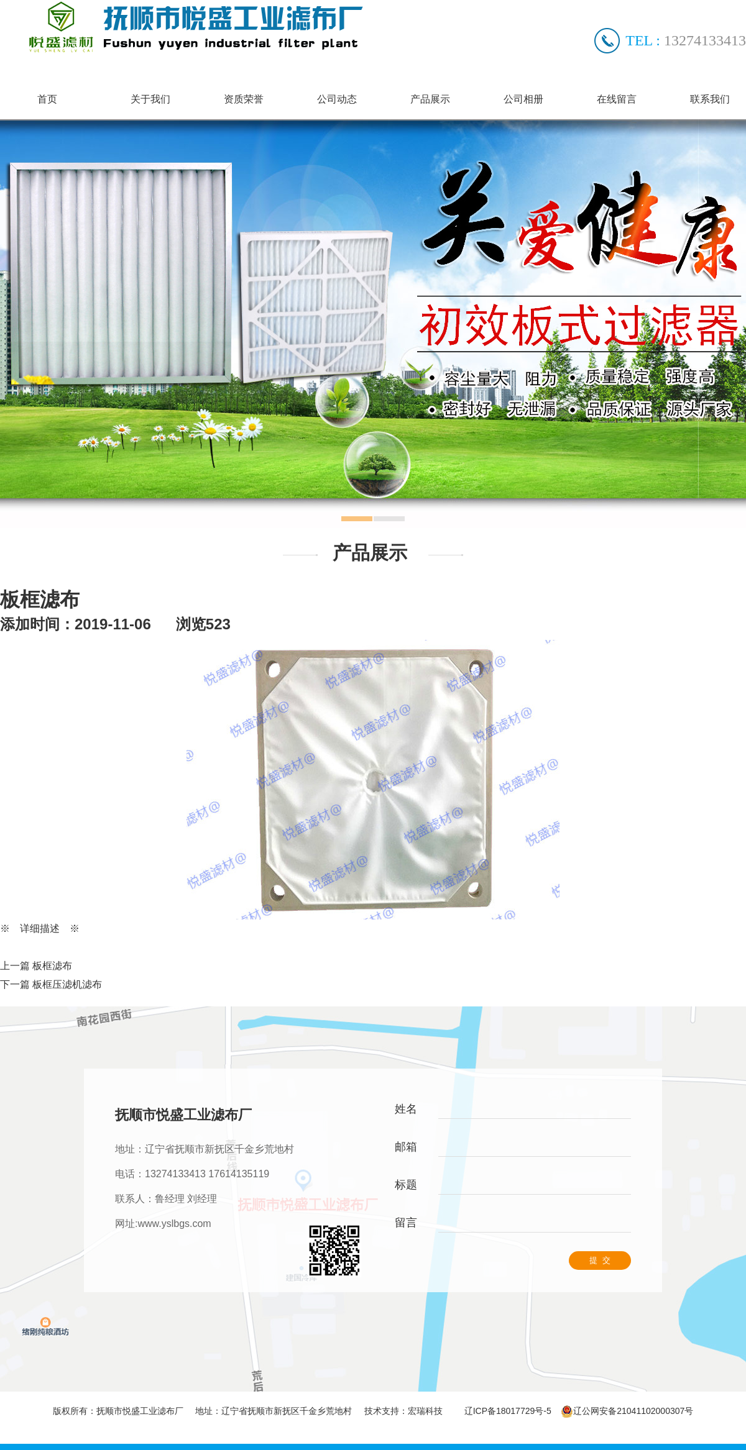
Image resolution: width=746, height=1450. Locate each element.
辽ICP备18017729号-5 (507, 1411)
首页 (47, 99)
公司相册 (523, 99)
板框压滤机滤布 (67, 984)
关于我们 (150, 99)
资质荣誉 (244, 99)
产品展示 (430, 99)
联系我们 (710, 99)
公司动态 (337, 99)
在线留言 (617, 99)
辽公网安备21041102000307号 (627, 1411)
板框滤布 (52, 965)
